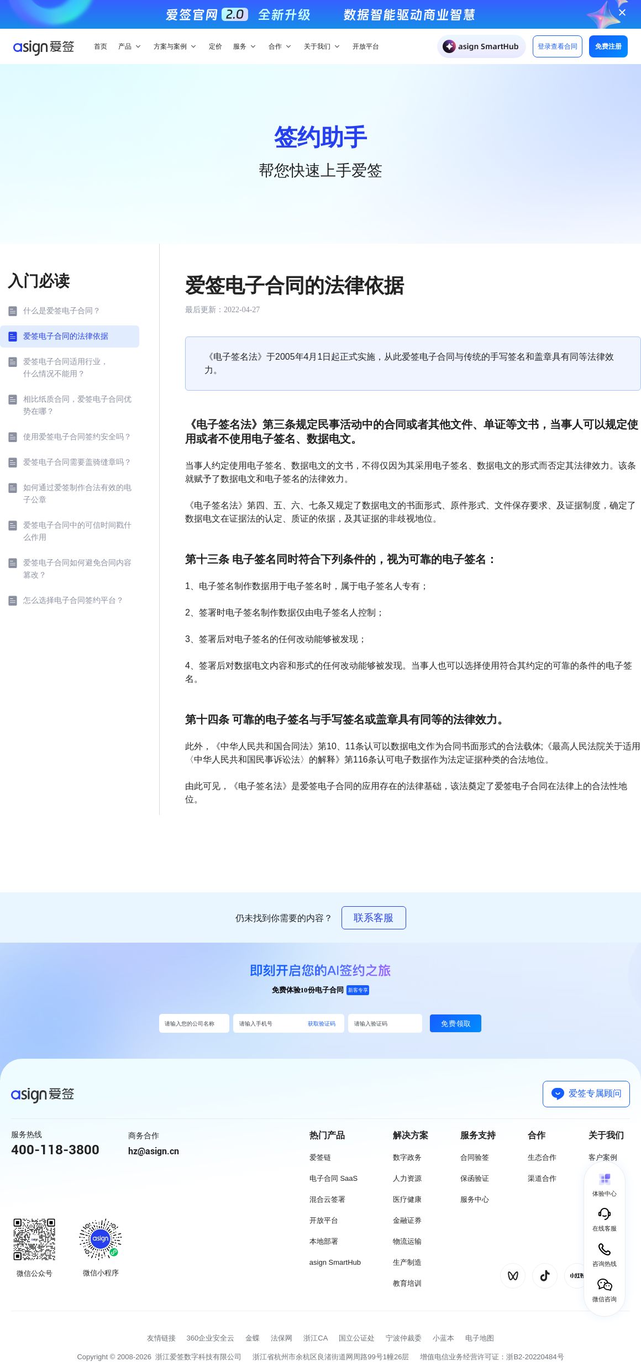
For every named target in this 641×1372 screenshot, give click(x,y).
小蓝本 (443, 1338)
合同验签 (474, 1157)
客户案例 (603, 1157)
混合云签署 (327, 1199)
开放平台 (323, 1220)
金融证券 (407, 1220)
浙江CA (315, 1338)
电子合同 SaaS (333, 1178)
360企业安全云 (211, 1338)
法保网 (281, 1338)
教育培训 (407, 1283)
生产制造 (407, 1262)
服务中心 (474, 1199)
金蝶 (252, 1338)
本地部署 (323, 1241)
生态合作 (542, 1157)
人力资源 (407, 1178)
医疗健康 (407, 1199)
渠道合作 (542, 1178)
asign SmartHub (335, 1262)
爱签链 (320, 1157)
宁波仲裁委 (404, 1338)
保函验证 (474, 1178)
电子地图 (479, 1338)
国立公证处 (357, 1338)
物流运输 (407, 1241)
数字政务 (407, 1157)
